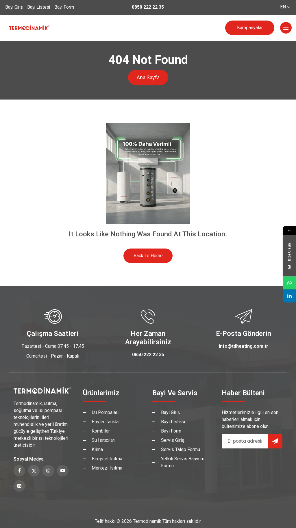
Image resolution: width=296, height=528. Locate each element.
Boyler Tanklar (106, 421)
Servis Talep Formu (180, 449)
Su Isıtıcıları (103, 440)
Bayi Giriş (14, 7)
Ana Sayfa (148, 77)
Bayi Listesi (41, 7)
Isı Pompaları (105, 412)
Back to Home (148, 255)
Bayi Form (67, 7)
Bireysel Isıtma (107, 458)
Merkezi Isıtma (107, 468)
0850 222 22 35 (148, 7)
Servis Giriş (172, 440)
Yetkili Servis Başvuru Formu (182, 462)
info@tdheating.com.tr (243, 346)
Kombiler (101, 431)
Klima (97, 449)
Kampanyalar (250, 27)
